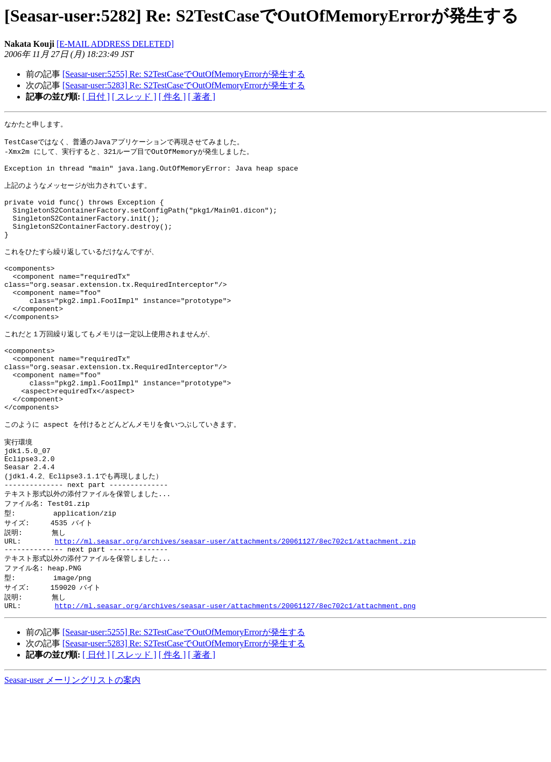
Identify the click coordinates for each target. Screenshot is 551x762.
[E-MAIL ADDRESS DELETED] (115, 43)
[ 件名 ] (172, 96)
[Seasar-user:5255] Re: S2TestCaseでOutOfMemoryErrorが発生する (183, 74)
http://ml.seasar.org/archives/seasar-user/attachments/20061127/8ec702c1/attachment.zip (235, 606)
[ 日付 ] (96, 96)
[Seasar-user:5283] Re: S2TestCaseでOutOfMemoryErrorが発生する (183, 85)
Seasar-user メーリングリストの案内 (72, 751)
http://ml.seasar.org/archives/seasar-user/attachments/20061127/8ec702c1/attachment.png (235, 677)
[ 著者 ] (201, 96)
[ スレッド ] (134, 96)
